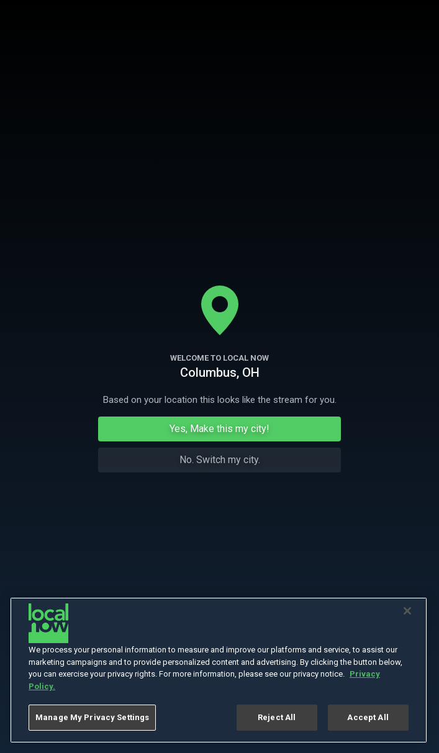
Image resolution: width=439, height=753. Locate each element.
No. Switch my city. (219, 460)
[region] (218, 670)
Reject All (277, 717)
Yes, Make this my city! (219, 429)
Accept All (367, 717)
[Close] (407, 610)
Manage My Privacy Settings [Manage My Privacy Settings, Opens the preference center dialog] (92, 717)
